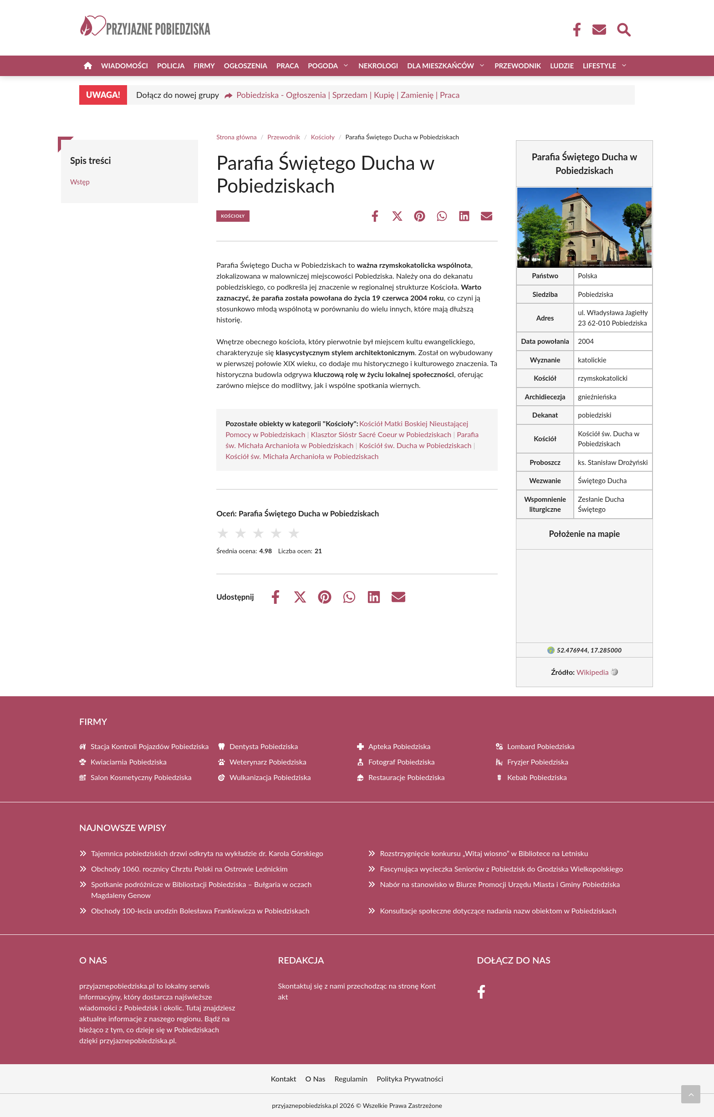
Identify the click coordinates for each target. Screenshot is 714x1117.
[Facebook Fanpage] (574, 29)
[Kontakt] (598, 29)
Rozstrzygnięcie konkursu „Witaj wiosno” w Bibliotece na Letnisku (484, 853)
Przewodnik (518, 65)
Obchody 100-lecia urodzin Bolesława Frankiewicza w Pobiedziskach (200, 910)
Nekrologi (378, 65)
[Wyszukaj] (623, 28)
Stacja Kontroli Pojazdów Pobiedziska (150, 746)
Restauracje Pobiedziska (406, 777)
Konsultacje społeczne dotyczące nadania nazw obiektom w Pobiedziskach (498, 910)
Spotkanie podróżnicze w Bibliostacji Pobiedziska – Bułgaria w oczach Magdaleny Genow (201, 889)
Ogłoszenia (245, 65)
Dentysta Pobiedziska (264, 746)
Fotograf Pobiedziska (401, 761)
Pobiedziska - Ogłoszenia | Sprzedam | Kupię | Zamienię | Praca (347, 95)
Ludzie (562, 65)
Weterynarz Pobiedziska (268, 761)
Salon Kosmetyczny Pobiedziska (141, 777)
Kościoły (323, 137)
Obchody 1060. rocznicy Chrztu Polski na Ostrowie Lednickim (189, 868)
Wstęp (80, 182)
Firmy (204, 65)
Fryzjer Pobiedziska (537, 761)
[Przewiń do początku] (690, 1094)
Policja (170, 65)
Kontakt (283, 1078)
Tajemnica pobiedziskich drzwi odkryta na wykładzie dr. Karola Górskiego (207, 853)
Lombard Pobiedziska (541, 746)
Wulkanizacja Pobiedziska (270, 777)
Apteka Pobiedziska (399, 746)
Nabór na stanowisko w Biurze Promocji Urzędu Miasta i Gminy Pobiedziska (500, 884)
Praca (287, 65)
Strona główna (236, 137)
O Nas (316, 1078)
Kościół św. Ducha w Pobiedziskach (415, 445)
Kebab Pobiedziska (537, 777)
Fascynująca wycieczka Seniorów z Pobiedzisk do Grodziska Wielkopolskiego (501, 868)
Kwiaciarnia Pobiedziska (129, 761)
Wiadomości (124, 65)
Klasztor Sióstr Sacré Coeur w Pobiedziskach (381, 434)
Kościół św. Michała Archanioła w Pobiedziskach (301, 456)
